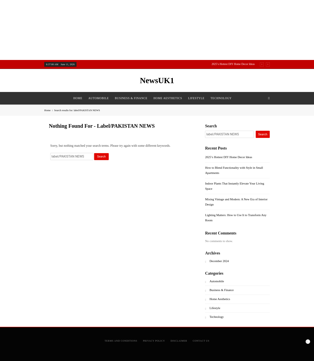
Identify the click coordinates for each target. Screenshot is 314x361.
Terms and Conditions (121, 340)
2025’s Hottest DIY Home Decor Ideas (233, 64)
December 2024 (219, 261)
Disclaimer (179, 340)
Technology (221, 98)
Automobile (98, 98)
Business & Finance (131, 98)
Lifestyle (196, 98)
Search (211, 126)
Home (77, 98)
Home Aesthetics (167, 98)
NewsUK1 (157, 80)
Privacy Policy (154, 340)
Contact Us (201, 340)
